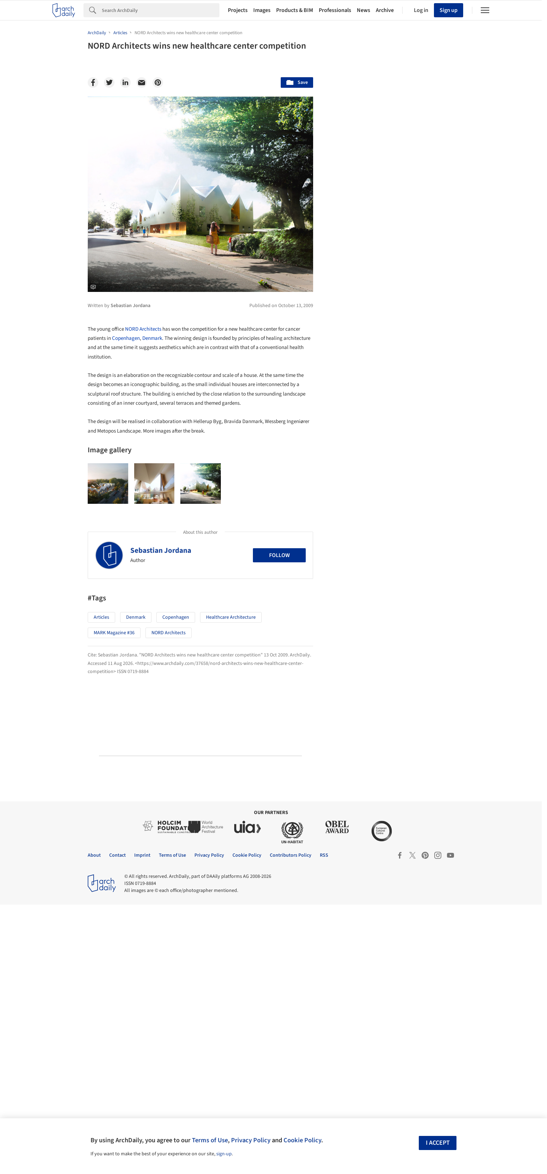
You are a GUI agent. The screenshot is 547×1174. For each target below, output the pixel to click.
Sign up (449, 10)
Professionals (335, 10)
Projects (238, 10)
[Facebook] (93, 82)
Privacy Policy (251, 1140)
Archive (385, 10)
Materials (438, 543)
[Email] (141, 82)
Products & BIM (294, 10)
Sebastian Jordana (160, 550)
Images (262, 10)
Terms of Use (210, 1140)
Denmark (152, 338)
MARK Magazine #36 (114, 632)
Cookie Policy (302, 1140)
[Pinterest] (158, 82)
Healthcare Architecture (231, 617)
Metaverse (352, 559)
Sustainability (356, 543)
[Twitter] (109, 82)
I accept (438, 1142)
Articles (101, 617)
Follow (279, 555)
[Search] (160, 10)
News (363, 10)
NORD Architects (143, 329)
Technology (399, 543)
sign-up (224, 1153)
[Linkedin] (125, 82)
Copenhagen (126, 338)
